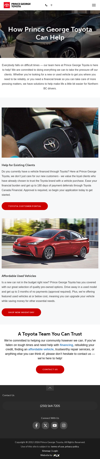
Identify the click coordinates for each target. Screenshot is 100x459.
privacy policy (72, 446)
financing (66, 345)
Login (55, 450)
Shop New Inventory (21, 312)
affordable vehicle (41, 349)
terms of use (57, 446)
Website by (50, 455)
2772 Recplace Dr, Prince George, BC (71, 5)
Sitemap (46, 450)
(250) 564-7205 (36, 5)
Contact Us (50, 369)
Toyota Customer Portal (24, 206)
